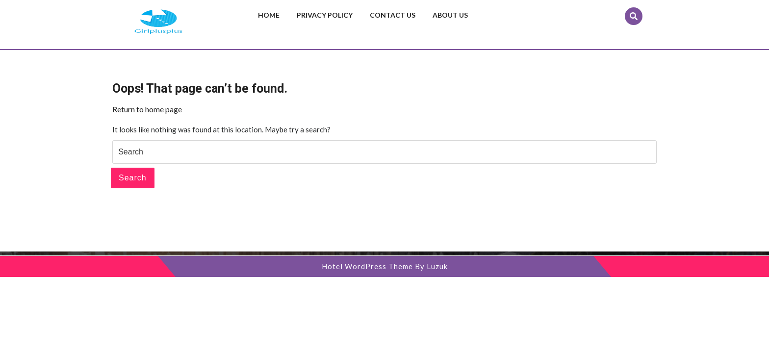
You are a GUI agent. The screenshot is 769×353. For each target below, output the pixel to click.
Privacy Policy (325, 15)
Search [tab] (133, 178)
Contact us (392, 15)
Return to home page (147, 109)
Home (269, 15)
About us (450, 15)
